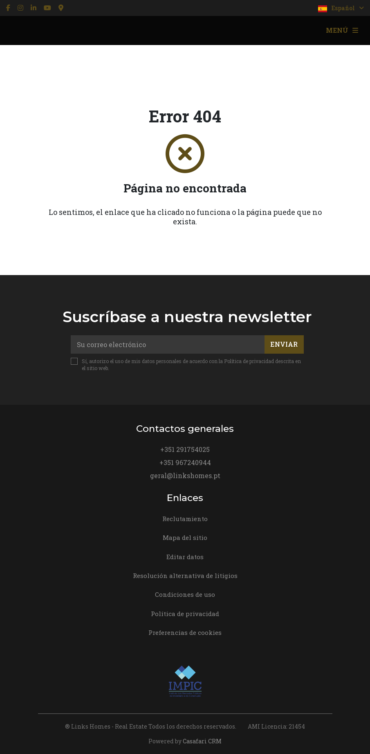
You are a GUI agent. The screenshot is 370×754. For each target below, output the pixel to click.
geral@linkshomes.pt (185, 475)
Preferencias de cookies (185, 632)
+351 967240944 (185, 462)
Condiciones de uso (185, 594)
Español (341, 8)
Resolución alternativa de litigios (185, 575)
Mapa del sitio (185, 537)
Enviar (284, 344)
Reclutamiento (185, 519)
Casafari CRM (202, 741)
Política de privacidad (249, 361)
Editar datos (185, 557)
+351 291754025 (185, 449)
